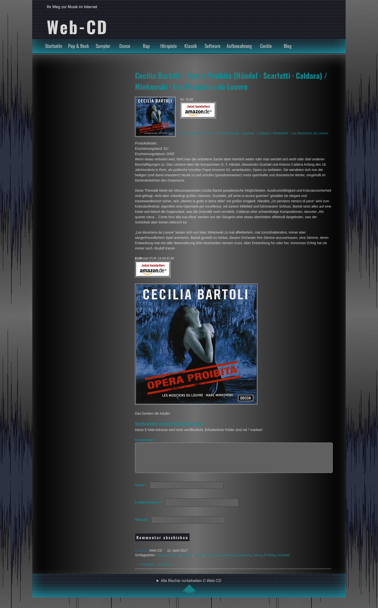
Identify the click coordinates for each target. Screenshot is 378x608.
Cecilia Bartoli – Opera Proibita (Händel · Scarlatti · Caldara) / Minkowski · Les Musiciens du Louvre (231, 81)
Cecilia (187, 561)
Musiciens (243, 561)
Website (141, 525)
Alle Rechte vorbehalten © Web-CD (191, 591)
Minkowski (226, 561)
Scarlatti (283, 561)
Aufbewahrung (239, 45)
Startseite (53, 45)
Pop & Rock (78, 45)
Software (212, 45)
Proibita (269, 561)
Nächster (167, 570)
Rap (146, 45)
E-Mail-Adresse (148, 508)
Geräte (266, 45)
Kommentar (145, 440)
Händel (199, 561)
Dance (124, 45)
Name (140, 491)
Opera (257, 561)
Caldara (174, 561)
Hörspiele (168, 45)
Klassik (190, 45)
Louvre (211, 561)
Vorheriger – (147, 570)
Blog (288, 45)
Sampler (103, 45)
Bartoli (161, 561)
